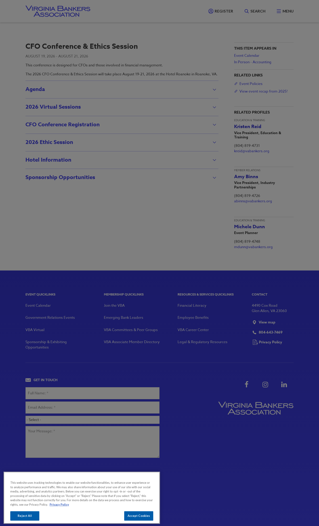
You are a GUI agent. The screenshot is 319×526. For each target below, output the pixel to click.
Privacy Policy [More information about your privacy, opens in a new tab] (59, 504)
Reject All (25, 516)
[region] (82, 498)
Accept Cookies (139, 516)
